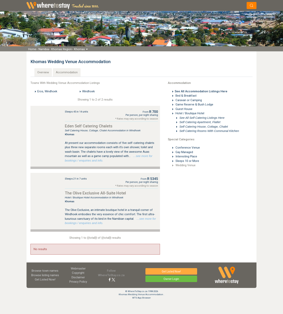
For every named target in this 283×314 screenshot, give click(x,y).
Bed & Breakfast (186, 95)
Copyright (78, 273)
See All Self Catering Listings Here (202, 117)
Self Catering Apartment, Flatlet (200, 122)
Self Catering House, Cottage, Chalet (203, 126)
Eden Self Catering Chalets (88, 126)
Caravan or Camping (188, 100)
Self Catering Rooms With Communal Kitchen (209, 130)
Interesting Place (186, 156)
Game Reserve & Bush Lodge (194, 104)
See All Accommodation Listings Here (201, 91)
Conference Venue (187, 147)
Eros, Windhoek (47, 91)
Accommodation (67, 72)
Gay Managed (184, 152)
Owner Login (171, 278)
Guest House (183, 109)
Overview (43, 72)
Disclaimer (78, 277)
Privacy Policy (78, 281)
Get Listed (45, 279)
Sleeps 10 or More (187, 161)
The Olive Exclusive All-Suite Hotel (95, 193)
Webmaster (78, 268)
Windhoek (88, 91)
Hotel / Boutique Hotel (189, 113)
